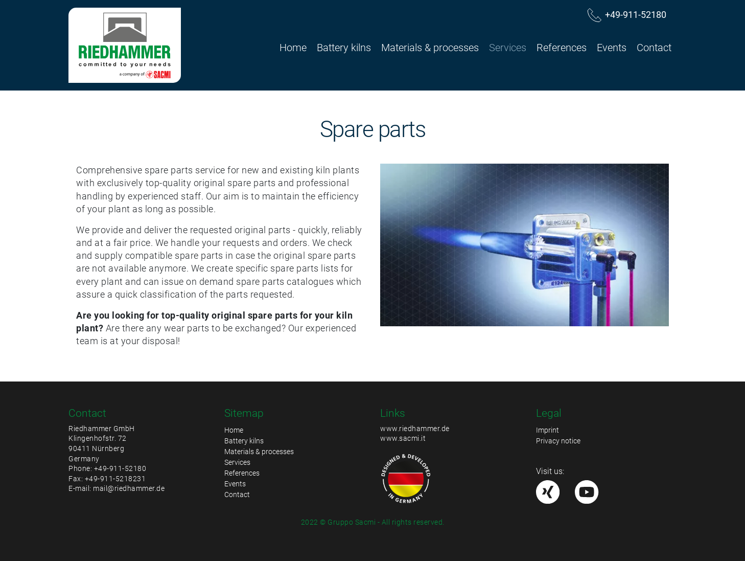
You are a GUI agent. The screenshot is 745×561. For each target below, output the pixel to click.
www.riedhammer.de (415, 428)
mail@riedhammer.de (129, 488)
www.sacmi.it (403, 438)
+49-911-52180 (120, 468)
